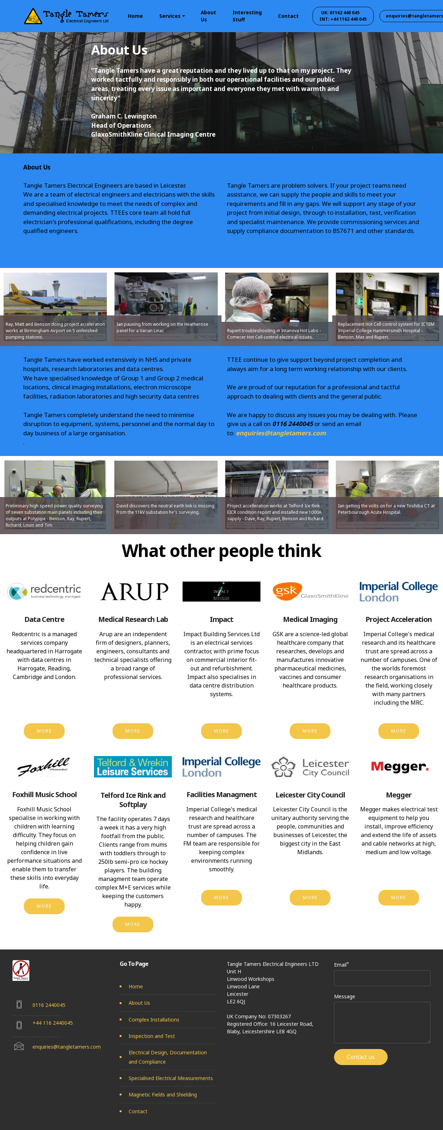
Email (340, 964)
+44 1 (39, 1022)
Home (135, 15)
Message (344, 996)
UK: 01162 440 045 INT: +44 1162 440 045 (344, 16)
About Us (208, 16)
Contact (288, 15)
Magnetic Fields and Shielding (163, 1094)
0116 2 (40, 1005)
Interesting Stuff (247, 16)
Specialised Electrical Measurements (171, 1078)
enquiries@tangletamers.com (281, 433)
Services (169, 15)
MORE (44, 731)
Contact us (361, 1057)
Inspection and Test (152, 1036)
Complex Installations (154, 1019)
